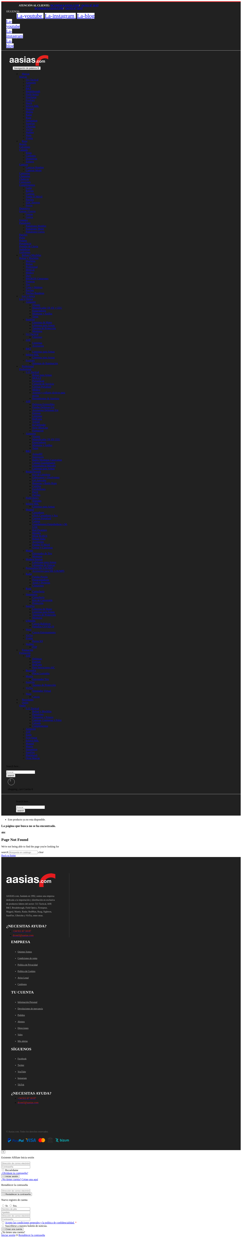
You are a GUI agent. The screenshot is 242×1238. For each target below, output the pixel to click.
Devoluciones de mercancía (30, 1008)
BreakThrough (33, 471)
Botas (29, 152)
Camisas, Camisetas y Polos (47, 720)
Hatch (29, 103)
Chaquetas (24, 176)
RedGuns (37, 419)
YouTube (22, 1071)
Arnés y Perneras (41, 582)
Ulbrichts (31, 126)
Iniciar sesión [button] (8, 1235)
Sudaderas (24, 249)
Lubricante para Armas (44, 562)
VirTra (29, 129)
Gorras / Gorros (27, 211)
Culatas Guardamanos (43, 462)
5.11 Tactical (32, 372)
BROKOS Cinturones (37, 278)
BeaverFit (31, 670)
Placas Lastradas (41, 673)
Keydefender (39, 424)
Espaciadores (39, 310)
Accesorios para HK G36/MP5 (48, 571)
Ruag (28, 117)
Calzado (23, 149)
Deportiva (24, 208)
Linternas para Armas (43, 325)
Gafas (29, 188)
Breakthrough (33, 91)
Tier (28, 284)
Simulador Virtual (41, 691)
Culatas (36, 521)
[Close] (3, 1152)
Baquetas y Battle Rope (44, 483)
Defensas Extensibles (43, 404)
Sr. (5, 1205)
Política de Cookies (26, 971)
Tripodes (36, 500)
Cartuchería (38, 591)
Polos (22, 237)
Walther (30, 132)
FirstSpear (31, 97)
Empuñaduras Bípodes (44, 465)
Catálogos (22, 984)
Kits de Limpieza (41, 474)
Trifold (36, 421)
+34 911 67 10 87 (90, 5)
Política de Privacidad (28, 965)
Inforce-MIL (32, 106)
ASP (28, 85)
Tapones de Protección (44, 328)
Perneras (30, 281)
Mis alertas (23, 1041)
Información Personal (27, 1002)
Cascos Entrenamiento (44, 632)
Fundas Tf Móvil (41, 544)
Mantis (29, 111)
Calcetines (24, 147)
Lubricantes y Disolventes (45, 477)
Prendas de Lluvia (28, 246)
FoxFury (30, 100)
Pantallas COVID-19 (43, 626)
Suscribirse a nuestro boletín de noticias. (24, 1226)
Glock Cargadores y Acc (45, 515)
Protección (37, 603)
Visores (36, 304)
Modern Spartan (34, 559)
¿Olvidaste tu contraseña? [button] (14, 1173)
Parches (30, 199)
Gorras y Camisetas (42, 547)
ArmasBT (37, 454)
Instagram (22, 1078)
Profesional (32, 266)
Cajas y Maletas (34, 287)
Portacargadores (40, 579)
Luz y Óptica (26, 299)
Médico (30, 272)
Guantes (23, 220)
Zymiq (29, 638)
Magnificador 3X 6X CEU (46, 439)
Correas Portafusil (41, 386)
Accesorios (38, 345)
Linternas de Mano (42, 322)
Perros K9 (37, 641)
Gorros (29, 217)
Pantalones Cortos (35, 231)
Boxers (23, 144)
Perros (29, 205)
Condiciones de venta (27, 958)
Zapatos (30, 161)
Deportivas (31, 158)
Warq (28, 135)
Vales (20, 1034)
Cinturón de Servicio (43, 383)
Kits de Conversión (42, 600)
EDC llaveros (33, 202)
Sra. (13, 1205)
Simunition (31, 120)
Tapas (35, 316)
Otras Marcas (33, 758)
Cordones (31, 155)
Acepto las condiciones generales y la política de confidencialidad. (39, 1222)
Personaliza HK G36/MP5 (39, 568)
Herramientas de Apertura (45, 398)
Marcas (23, 76)
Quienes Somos (25, 952)
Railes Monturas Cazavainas (47, 459)
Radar (29, 114)
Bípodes (36, 533)
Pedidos (21, 1015)
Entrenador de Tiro (42, 553)
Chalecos (24, 179)
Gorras (29, 214)
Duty (28, 275)
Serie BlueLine (40, 427)
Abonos (21, 1021)
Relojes (30, 190)
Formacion (38, 430)
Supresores (38, 457)
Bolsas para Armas (42, 375)
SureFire (30, 123)
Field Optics (32, 94)
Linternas (37, 337)
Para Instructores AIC (43, 667)
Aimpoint (31, 82)
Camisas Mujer (34, 170)
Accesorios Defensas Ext (45, 410)
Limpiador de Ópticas (43, 565)
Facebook (22, 1058)
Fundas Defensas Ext (43, 407)
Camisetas (24, 173)
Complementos (27, 185)
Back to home (8, 855)
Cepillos (36, 486)
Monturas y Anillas (42, 313)
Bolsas (29, 264)
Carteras (30, 193)
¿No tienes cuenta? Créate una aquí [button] (19, 1179)
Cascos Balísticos (41, 623)
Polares (23, 240)
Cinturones (25, 182)
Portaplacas (25, 243)
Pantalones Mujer (35, 228)
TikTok (21, 1084)
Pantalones (24, 223)
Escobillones (39, 489)
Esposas (36, 413)
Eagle (29, 734)
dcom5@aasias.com (65, 5)
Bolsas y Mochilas (28, 258)
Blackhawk (31, 755)
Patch (35, 492)
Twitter (21, 1065)
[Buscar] (23, 852)
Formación (24, 652)
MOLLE (30, 269)
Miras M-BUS (39, 536)
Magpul (30, 109)
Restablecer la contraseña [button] (31, 1235)
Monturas (37, 331)
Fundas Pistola (40, 576)
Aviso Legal (23, 978)
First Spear (31, 737)
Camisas (23, 164)
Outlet (22, 705)
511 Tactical (32, 79)
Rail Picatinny (39, 530)
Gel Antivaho (39, 480)
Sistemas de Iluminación (45, 363)
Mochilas (31, 261)
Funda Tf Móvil (34, 196)
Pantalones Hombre (36, 226)
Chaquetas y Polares (42, 717)
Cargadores (38, 512)
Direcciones (23, 1028)
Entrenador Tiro (40, 679)
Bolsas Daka (38, 538)
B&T (28, 88)
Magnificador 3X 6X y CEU (47, 307)
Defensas (37, 658)
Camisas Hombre (35, 167)
